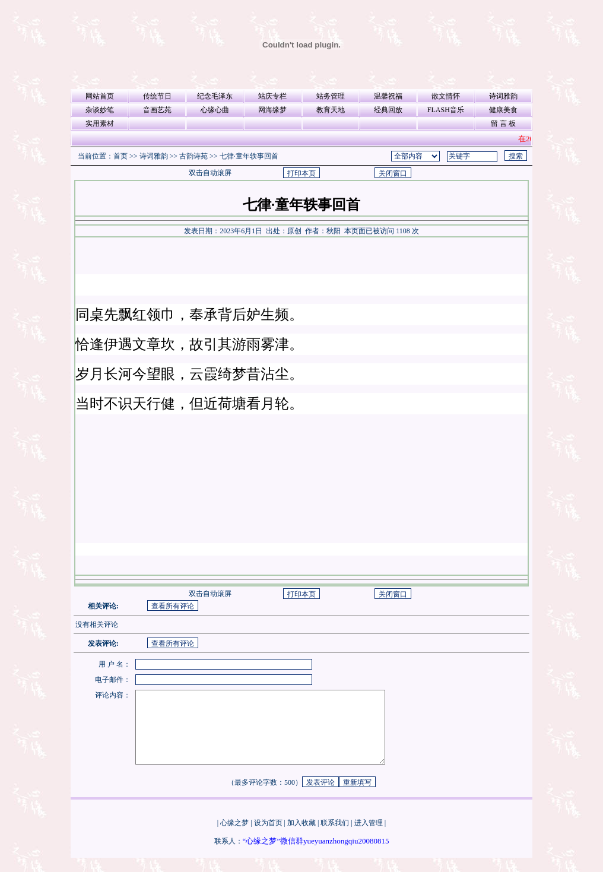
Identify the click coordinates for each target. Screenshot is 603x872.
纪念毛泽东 (215, 96)
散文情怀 (445, 96)
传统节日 (157, 96)
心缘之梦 (234, 837)
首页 (120, 156)
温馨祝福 (388, 96)
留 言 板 (503, 123)
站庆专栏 (272, 96)
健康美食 (503, 110)
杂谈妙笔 (99, 110)
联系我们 (334, 837)
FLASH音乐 (445, 110)
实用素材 (99, 123)
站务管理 (330, 96)
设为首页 (268, 837)
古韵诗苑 (193, 156)
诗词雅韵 (503, 96)
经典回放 (388, 110)
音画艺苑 (157, 110)
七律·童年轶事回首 (249, 156)
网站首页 (99, 96)
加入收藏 (301, 837)
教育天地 (330, 110)
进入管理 (368, 837)
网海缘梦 (272, 110)
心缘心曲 (215, 110)
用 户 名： (115, 664)
